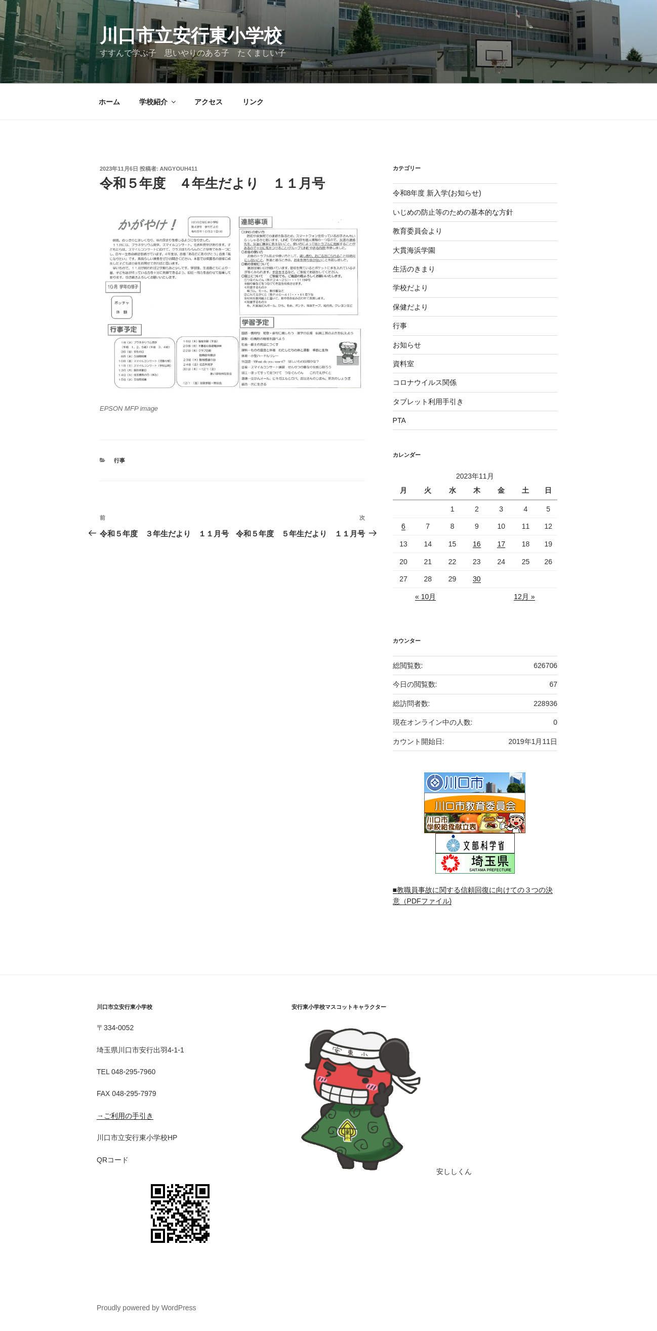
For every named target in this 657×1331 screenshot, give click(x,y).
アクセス (208, 102)
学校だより (410, 288)
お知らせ (407, 345)
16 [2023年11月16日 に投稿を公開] (477, 544)
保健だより (410, 307)
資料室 (403, 364)
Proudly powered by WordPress (146, 1308)
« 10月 (425, 597)
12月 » (524, 597)
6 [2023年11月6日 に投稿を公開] (403, 526)
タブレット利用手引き (428, 402)
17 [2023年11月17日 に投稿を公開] (501, 544)
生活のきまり (414, 269)
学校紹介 (158, 102)
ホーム (109, 102)
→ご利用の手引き (125, 1116)
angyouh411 (179, 169)
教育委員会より (417, 231)
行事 (119, 460)
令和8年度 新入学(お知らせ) (437, 193)
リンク (253, 102)
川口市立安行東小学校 (191, 35)
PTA (399, 420)
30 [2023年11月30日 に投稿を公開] (477, 579)
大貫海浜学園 (414, 250)
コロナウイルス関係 (425, 382)
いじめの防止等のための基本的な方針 (453, 212)
